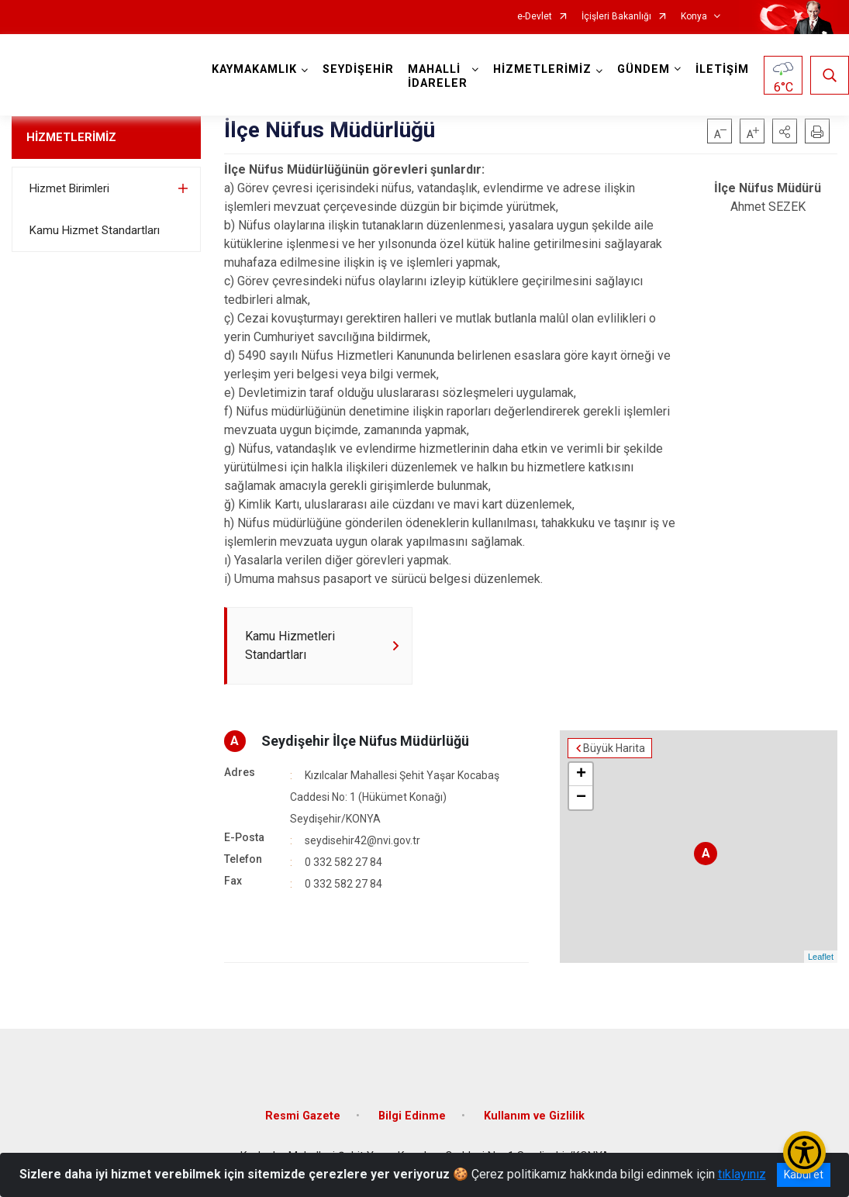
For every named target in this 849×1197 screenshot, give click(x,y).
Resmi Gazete (302, 1116)
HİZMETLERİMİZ (71, 137)
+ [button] (581, 774)
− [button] (581, 797)
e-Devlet (534, 17)
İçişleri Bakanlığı (616, 17)
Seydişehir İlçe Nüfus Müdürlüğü (365, 741)
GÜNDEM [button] (643, 69)
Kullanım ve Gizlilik (534, 1116)
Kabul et (803, 1174)
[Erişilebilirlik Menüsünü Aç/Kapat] (804, 1152)
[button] (784, 131)
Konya (694, 17)
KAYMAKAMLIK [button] (254, 69)
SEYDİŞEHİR (358, 69)
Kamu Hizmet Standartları (94, 230)
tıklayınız (742, 1174)
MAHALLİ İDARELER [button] (438, 76)
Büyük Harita (614, 748)
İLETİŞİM (722, 69)
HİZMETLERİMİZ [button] (542, 69)
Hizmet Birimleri (69, 188)
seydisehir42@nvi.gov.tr (362, 840)
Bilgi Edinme (412, 1116)
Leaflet (820, 956)
